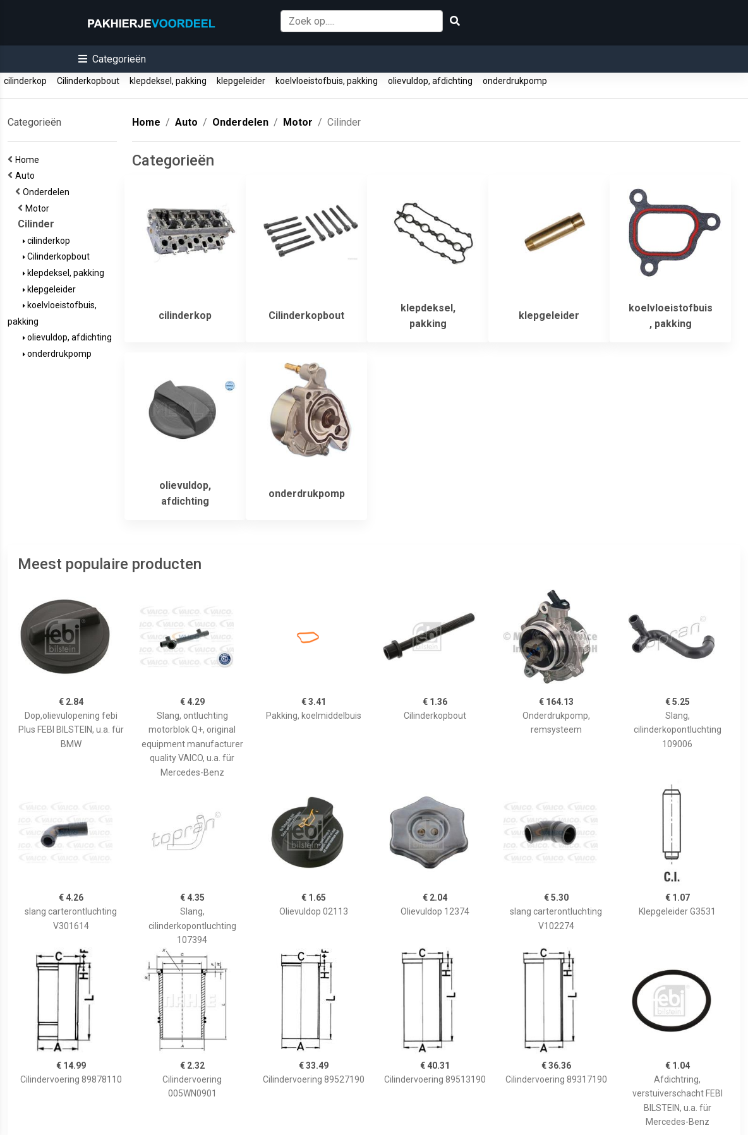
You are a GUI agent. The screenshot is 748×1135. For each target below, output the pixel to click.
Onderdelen (48, 192)
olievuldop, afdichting (430, 81)
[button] (112, 59)
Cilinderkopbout (88, 81)
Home (29, 160)
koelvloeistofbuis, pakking (327, 81)
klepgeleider (241, 81)
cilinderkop (25, 81)
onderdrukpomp (515, 81)
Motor (39, 208)
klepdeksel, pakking (168, 81)
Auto (27, 176)
